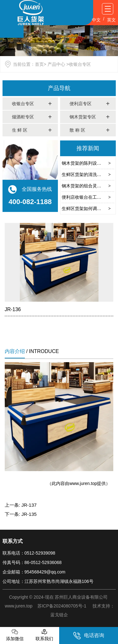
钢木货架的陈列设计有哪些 (88, 163)
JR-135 (29, 514)
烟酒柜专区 (23, 116)
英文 (111, 19)
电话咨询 (88, 636)
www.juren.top (83, 483)
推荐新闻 (87, 148)
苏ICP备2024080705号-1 (62, 605)
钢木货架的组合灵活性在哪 (88, 185)
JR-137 (29, 505)
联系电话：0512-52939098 (29, 553)
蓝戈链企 (59, 614)
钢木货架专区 (83, 116)
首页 (39, 64)
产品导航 (59, 88)
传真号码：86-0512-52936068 (32, 562)
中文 (96, 19)
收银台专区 (23, 103)
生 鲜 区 (20, 130)
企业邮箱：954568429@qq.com (34, 571)
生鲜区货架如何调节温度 (86, 208)
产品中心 (56, 64)
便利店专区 (81, 103)
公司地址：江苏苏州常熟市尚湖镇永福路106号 (48, 581)
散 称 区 (77, 130)
